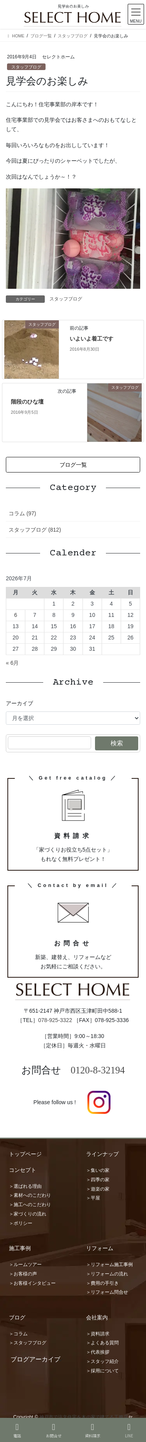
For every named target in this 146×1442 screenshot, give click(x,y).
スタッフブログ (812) (35, 530)
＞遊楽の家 (97, 1189)
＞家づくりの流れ (27, 1214)
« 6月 (12, 663)
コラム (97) (22, 513)
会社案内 (97, 1317)
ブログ (17, 1317)
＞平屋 (93, 1198)
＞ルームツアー (25, 1264)
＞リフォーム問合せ (107, 1292)
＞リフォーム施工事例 (109, 1264)
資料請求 (92, 1430)
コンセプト (22, 1170)
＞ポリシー (20, 1223)
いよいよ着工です (91, 339)
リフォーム (99, 1248)
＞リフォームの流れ (107, 1274)
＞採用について (102, 1371)
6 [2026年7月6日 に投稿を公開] (15, 615)
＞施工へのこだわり (30, 1204)
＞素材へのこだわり (30, 1195)
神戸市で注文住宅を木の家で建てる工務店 (83, 1417)
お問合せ (54, 1430)
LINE (129, 1430)
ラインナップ (102, 1154)
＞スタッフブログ (27, 1342)
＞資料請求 (97, 1334)
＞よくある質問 (102, 1342)
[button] (73, 464)
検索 (117, 743)
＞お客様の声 (23, 1274)
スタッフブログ (26, 67)
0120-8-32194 (98, 1070)
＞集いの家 (97, 1170)
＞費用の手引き (102, 1283)
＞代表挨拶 (97, 1352)
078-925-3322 (55, 1020)
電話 (17, 1430)
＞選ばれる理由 (25, 1186)
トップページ (25, 1154)
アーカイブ (19, 703)
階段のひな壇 (27, 402)
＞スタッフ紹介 (102, 1361)
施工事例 (20, 1248)
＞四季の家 (97, 1179)
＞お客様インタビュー (32, 1283)
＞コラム (18, 1334)
